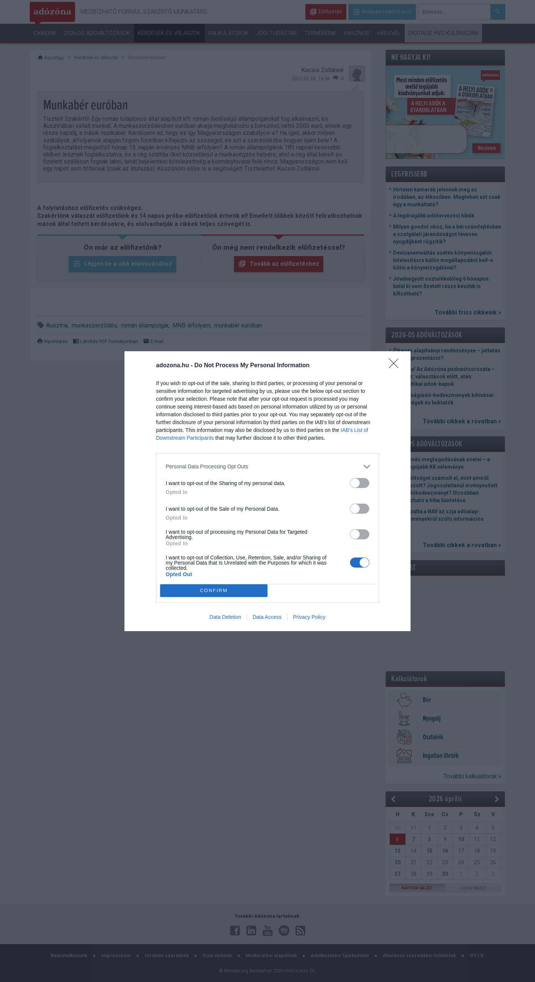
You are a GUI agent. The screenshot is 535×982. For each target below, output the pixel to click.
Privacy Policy (309, 617)
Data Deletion (225, 617)
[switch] (359, 483)
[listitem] (267, 467)
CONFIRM (214, 590)
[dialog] (267, 491)
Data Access (267, 617)
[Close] (396, 366)
